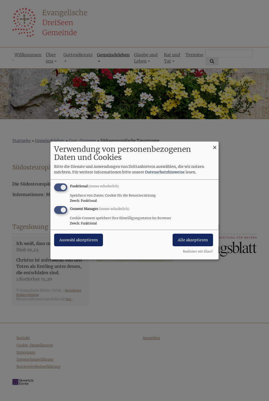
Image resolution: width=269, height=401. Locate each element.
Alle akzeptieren (193, 240)
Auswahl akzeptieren (78, 240)
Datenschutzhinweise (165, 172)
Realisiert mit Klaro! (198, 251)
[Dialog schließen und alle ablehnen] (215, 145)
